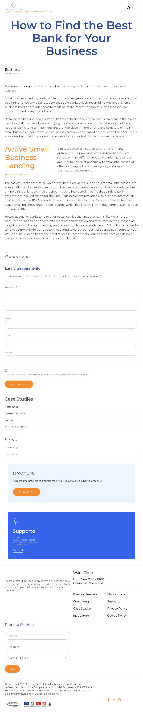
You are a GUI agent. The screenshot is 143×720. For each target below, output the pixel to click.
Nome (8, 318)
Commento (11, 287)
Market (23, 256)
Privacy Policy (117, 608)
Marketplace (116, 594)
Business (12, 69)
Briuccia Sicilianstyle (16, 426)
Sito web (9, 352)
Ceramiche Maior (15, 413)
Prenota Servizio (85, 594)
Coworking (11, 447)
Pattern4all (11, 406)
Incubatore (11, 454)
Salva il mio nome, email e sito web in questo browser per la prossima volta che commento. (46, 374)
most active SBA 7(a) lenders (34, 200)
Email (8, 335)
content (13, 256)
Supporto (114, 601)
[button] (26, 492)
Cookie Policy (117, 615)
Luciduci (10, 419)
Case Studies (82, 608)
